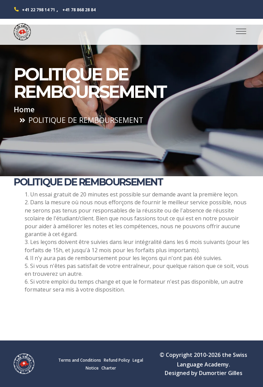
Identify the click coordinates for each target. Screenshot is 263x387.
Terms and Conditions (79, 360)
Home (24, 109)
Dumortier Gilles (220, 373)
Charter (108, 368)
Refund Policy (117, 360)
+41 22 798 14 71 (38, 10)
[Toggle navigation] (241, 32)
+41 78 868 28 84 (79, 10)
